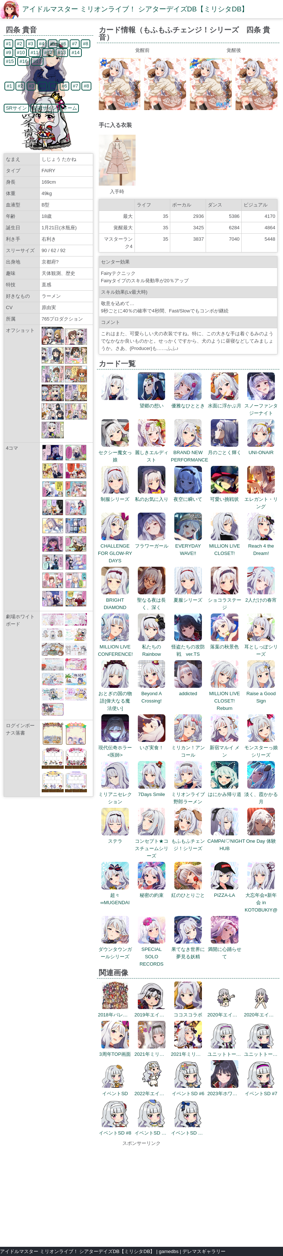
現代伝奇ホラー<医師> (115, 747)
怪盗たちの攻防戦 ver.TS (188, 647)
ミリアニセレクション (115, 794)
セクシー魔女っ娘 (115, 452)
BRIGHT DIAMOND (115, 600)
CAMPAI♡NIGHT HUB (226, 841)
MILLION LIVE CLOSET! (224, 546)
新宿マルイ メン (225, 747)
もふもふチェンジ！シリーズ (188, 841)
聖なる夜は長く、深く (151, 600)
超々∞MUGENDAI (115, 895)
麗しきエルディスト (151, 452)
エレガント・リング (261, 499)
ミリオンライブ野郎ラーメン (188, 794)
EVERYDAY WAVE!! (188, 546)
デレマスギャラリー (204, 1251)
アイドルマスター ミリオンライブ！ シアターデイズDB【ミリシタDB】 (135, 9)
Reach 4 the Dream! (261, 546)
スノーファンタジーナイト (261, 406)
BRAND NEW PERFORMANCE (189, 452)
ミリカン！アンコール (188, 747)
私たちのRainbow (151, 647)
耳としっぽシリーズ (261, 647)
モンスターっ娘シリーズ (261, 747)
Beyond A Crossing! (151, 693)
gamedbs (168, 1251)
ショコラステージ (224, 600)
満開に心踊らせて (224, 949)
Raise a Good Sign (261, 693)
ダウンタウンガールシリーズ (115, 949)
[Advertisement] (141, 1193)
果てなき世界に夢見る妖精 (188, 949)
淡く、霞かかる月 (261, 794)
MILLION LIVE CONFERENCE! (115, 647)
